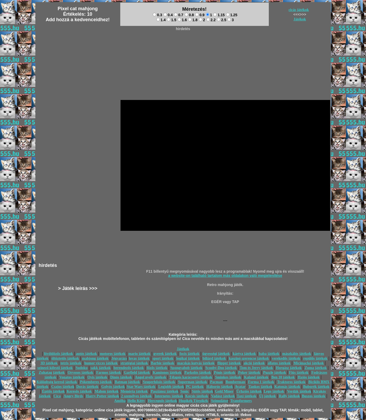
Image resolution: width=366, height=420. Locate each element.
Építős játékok (53, 391)
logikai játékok (188, 358)
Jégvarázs (119, 358)
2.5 (221, 20)
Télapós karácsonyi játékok (190, 377)
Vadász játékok (223, 396)
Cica (57, 396)
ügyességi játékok (216, 354)
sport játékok (162, 358)
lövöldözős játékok (58, 354)
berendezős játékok (128, 368)
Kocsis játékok (196, 396)
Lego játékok (274, 391)
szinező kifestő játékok (55, 368)
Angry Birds (73, 396)
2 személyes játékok (136, 396)
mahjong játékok (95, 358)
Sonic (184, 391)
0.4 (168, 15)
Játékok (299, 19)
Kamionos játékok (167, 372)
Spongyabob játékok (186, 368)
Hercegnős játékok (162, 401)
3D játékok (49, 363)
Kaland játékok (256, 377)
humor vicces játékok (101, 363)
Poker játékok (249, 372)
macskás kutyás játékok (195, 363)
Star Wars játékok (141, 387)
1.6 (182, 20)
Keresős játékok (79, 391)
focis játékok (189, 354)
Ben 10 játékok (283, 377)
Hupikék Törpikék (193, 401)
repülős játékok (315, 358)
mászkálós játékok (296, 354)
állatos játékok (279, 363)
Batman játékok (127, 382)
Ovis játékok (97, 377)
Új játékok (267, 396)
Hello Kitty (136, 401)
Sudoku (82, 368)
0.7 (178, 15)
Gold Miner (224, 391)
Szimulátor (219, 401)
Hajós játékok (309, 377)
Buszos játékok (313, 396)
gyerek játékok (165, 354)
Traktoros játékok (291, 382)
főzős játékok (157, 368)
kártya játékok (244, 354)
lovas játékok (139, 358)
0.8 (189, 15)
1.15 (219, 15)
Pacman (216, 382)
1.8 (192, 20)
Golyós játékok (113, 387)
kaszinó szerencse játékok (249, 358)
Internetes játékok (169, 396)
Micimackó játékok (308, 363)
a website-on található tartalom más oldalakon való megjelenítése (225, 275)
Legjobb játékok (171, 387)
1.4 (161, 20)
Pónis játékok (224, 372)
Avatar (240, 387)
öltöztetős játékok (65, 358)
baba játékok (269, 354)
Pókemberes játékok (96, 382)
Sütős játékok (202, 391)
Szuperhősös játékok (159, 382)
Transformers (241, 401)
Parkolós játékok (197, 372)
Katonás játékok (287, 387)
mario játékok (139, 354)
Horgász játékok (289, 368)
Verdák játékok (299, 391)
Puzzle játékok (274, 372)
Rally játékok (289, 396)
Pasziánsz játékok (164, 391)
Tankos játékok (260, 387)
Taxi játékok (246, 396)
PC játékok (195, 387)
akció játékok (254, 363)
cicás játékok (298, 10)
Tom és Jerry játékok (256, 368)
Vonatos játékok (71, 377)
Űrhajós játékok (249, 391)
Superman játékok (192, 382)
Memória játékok (134, 391)
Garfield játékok (137, 372)
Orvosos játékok (80, 372)
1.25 (231, 15)
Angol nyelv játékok (150, 377)
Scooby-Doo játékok (221, 368)
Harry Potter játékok (102, 396)
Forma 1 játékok (261, 382)
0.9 (199, 15)
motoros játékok (112, 354)
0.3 (157, 15)
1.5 (171, 20)
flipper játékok (229, 363)
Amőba (120, 401)
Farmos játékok (108, 372)
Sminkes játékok (228, 377)
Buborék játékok (316, 387)
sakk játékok (101, 368)
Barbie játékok (162, 363)
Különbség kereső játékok (57, 382)
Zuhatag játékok (52, 372)
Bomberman (235, 382)
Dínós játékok (121, 377)
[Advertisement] (183, 45)
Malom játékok (106, 391)
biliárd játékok (214, 358)
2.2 (211, 20)
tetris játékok (71, 363)
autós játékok (86, 354)
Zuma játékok (316, 368)
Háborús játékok (219, 387)
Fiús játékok (298, 372)
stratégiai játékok (134, 363)
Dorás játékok (87, 387)
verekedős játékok (286, 358)
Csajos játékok (62, 387)
